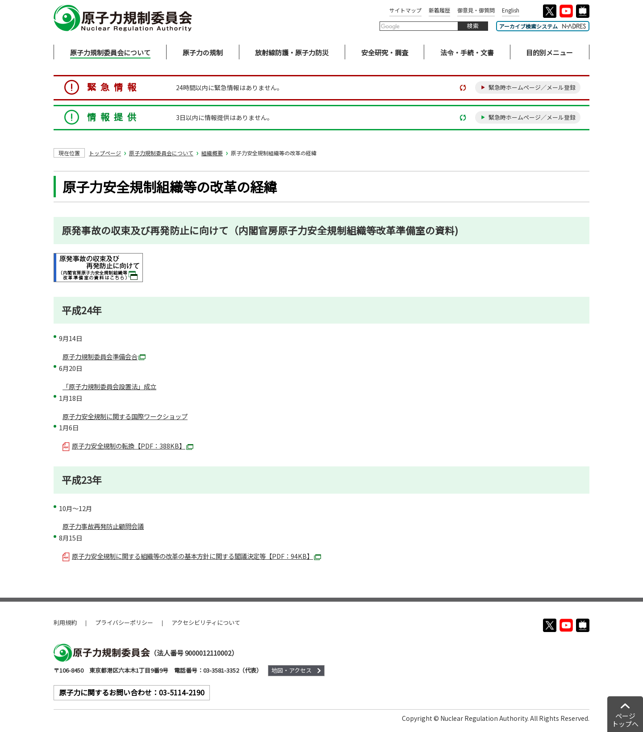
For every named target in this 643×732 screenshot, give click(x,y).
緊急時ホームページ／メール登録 (532, 87)
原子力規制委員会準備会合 (104, 356)
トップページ (105, 153)
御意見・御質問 (476, 10)
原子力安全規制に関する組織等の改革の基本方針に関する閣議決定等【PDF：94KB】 (192, 556)
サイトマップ (405, 10)
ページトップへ (625, 719)
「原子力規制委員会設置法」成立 (109, 386)
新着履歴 (439, 10)
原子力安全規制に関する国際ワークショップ (125, 416)
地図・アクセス (291, 670)
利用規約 (65, 622)
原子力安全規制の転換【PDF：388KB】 (128, 445)
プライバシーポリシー (124, 622)
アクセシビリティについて (205, 622)
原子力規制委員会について (161, 153)
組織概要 (212, 153)
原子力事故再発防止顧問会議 (103, 526)
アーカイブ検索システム (542, 26)
